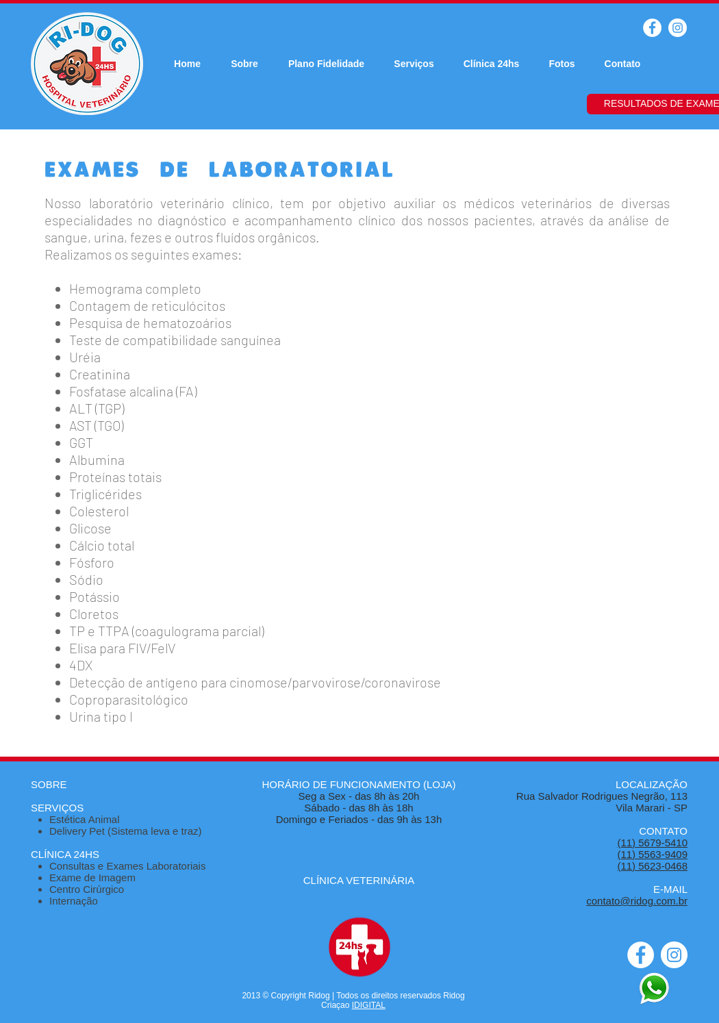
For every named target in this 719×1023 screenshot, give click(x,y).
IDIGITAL (369, 1005)
